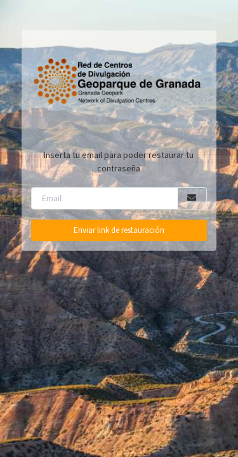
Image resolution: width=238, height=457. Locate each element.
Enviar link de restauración (119, 230)
